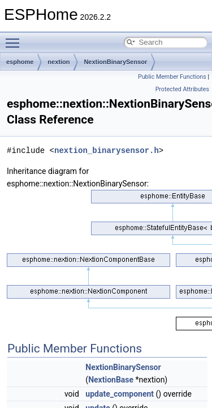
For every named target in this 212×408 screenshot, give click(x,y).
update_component (119, 393)
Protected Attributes (182, 89)
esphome (19, 61)
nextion (58, 61)
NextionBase (110, 379)
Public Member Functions (172, 76)
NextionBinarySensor (115, 61)
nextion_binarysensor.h (106, 150)
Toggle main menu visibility (15, 38)
